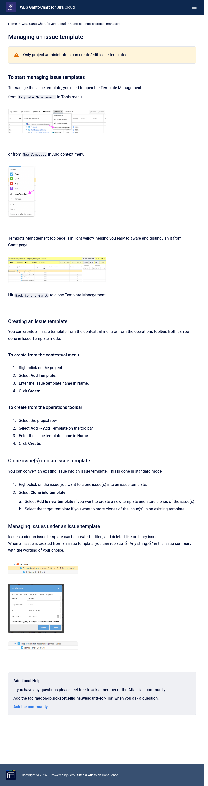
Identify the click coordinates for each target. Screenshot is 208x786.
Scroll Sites (76, 775)
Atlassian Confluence (103, 775)
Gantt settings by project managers (95, 23)
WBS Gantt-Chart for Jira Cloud (47, 7)
